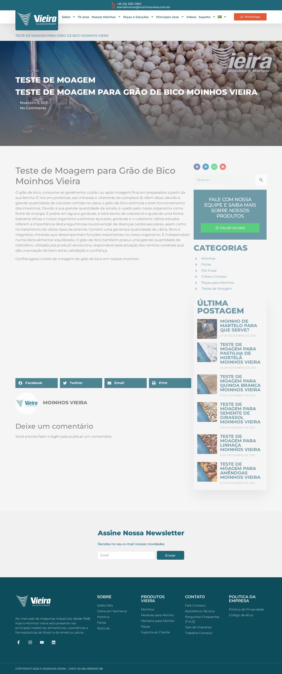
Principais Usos (170, 16)
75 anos (83, 17)
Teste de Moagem (55, 80)
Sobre (68, 16)
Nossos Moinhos (106, 16)
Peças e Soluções (138, 16)
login (55, 436)
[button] (36, 383)
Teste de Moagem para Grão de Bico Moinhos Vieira (62, 36)
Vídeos (191, 17)
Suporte (207, 16)
